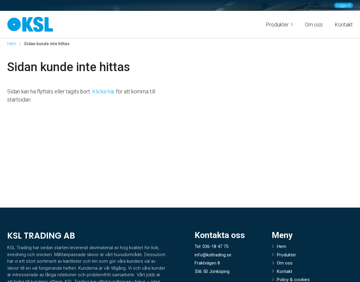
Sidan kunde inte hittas (68, 67)
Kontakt (344, 24)
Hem (11, 43)
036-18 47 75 (215, 246)
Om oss (314, 24)
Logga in (344, 5)
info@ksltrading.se (213, 255)
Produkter (286, 255)
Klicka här (103, 91)
